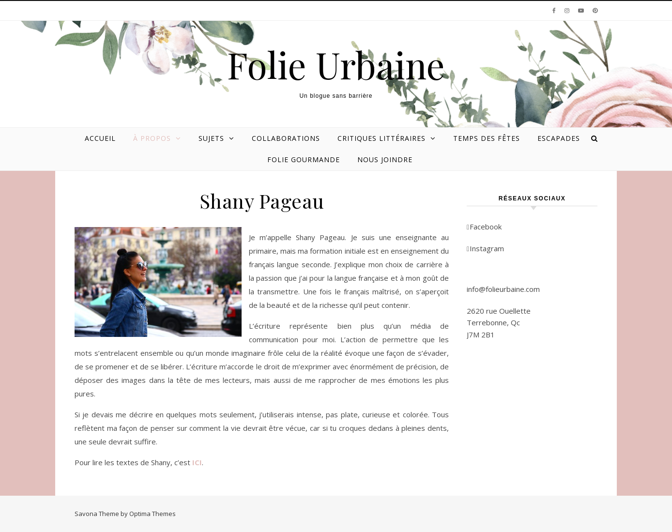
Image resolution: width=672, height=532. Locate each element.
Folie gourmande (303, 159)
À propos (152, 138)
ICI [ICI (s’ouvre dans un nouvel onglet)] (197, 462)
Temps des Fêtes (486, 138)
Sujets (211, 138)
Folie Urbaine (336, 64)
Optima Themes (152, 513)
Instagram (485, 248)
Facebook (484, 226)
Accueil (100, 138)
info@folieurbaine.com (503, 289)
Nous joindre (384, 159)
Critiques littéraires (381, 138)
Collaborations (286, 138)
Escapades (558, 138)
